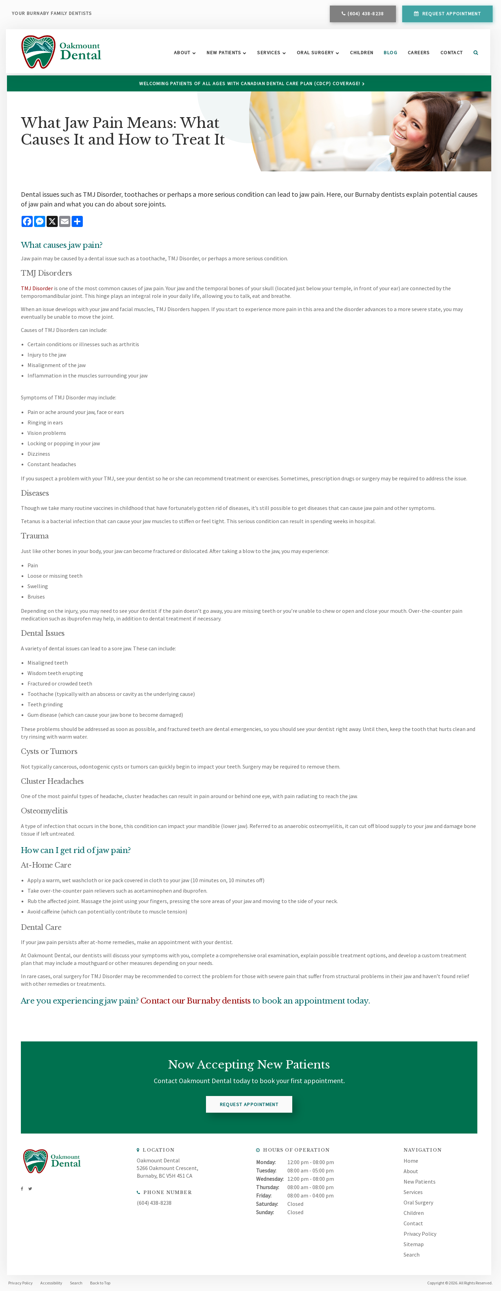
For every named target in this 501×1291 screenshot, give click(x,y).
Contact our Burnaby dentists (196, 1000)
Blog (390, 54)
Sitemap (414, 1243)
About (181, 54)
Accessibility (51, 1282)
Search (472, 54)
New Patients (223, 54)
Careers (418, 54)
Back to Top (100, 1282)
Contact (451, 54)
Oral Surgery (314, 54)
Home (411, 1160)
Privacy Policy (420, 1233)
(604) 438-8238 (366, 15)
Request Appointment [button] (451, 15)
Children (361, 54)
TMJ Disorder (37, 287)
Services (268, 54)
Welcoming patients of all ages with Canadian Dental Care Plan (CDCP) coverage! (250, 83)
